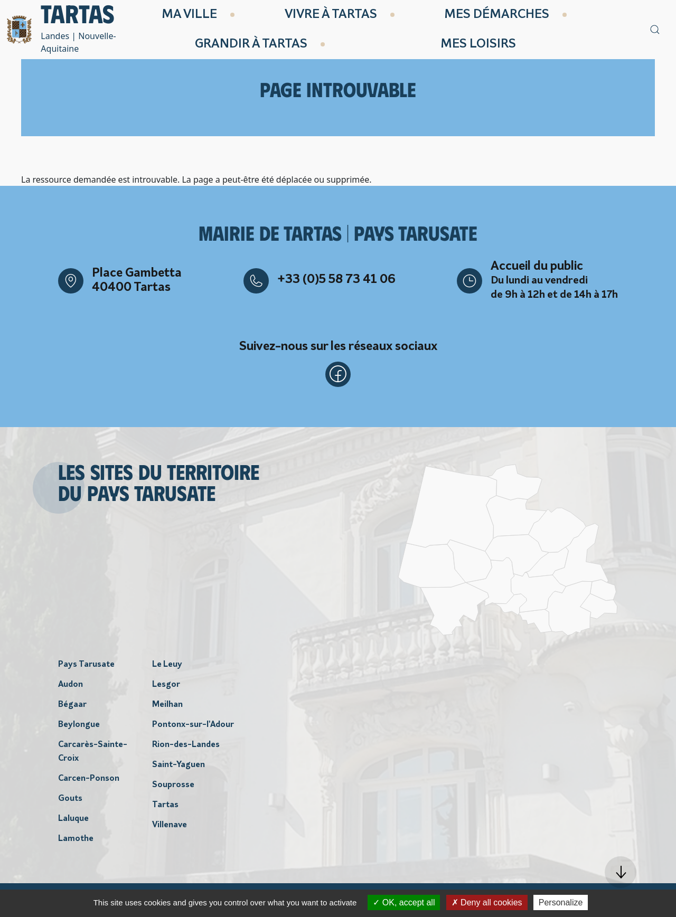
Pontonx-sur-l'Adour (193, 725)
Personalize (561, 902)
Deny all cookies (487, 902)
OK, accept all (404, 902)
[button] (620, 872)
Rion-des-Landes (186, 745)
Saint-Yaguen (178, 765)
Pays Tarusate (86, 664)
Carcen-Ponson (88, 778)
